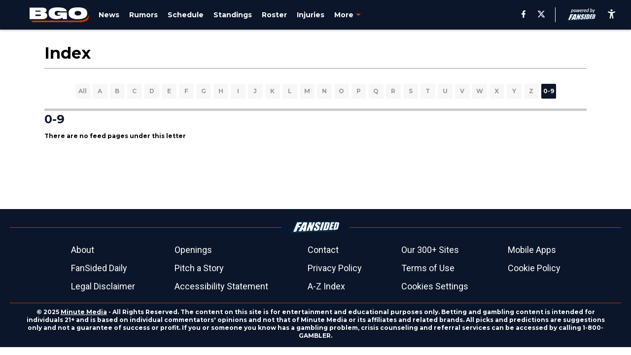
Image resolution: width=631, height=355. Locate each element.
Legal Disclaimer (103, 286)
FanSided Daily (99, 268)
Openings (193, 250)
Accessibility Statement (221, 286)
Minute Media (84, 312)
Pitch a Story (199, 268)
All (82, 91)
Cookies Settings (434, 286)
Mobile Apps (532, 250)
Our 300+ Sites (430, 250)
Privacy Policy (335, 268)
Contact (323, 250)
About (82, 250)
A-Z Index (326, 286)
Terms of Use (428, 268)
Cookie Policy (534, 268)
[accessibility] (611, 15)
